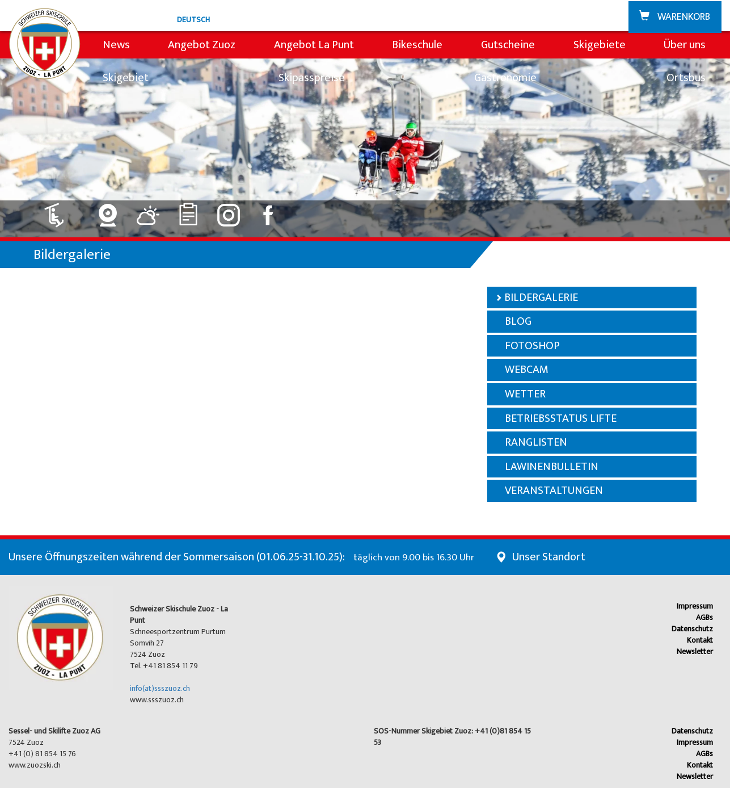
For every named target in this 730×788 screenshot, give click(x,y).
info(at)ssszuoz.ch (160, 688)
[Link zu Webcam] (108, 211)
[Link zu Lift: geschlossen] (60, 211)
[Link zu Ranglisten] (188, 211)
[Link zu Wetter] (148, 211)
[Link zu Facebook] (269, 211)
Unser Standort (548, 557)
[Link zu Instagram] (228, 211)
